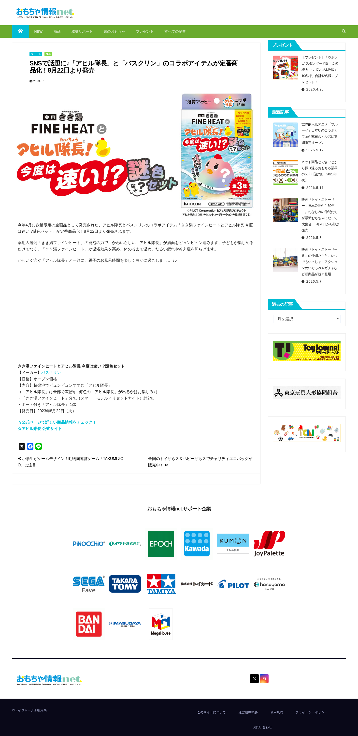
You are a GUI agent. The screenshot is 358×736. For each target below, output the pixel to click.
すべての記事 (175, 31)
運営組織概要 (248, 712)
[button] (344, 31)
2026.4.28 (315, 89)
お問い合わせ (262, 727)
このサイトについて (211, 712)
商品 (57, 31)
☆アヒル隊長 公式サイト (40, 429)
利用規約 (276, 712)
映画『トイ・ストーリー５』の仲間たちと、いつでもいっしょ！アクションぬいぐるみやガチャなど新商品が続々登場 (319, 261)
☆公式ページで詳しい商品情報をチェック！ (57, 422)
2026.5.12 (315, 150)
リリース (36, 54)
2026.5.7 (314, 281)
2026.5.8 (314, 238)
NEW (38, 31)
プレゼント (145, 31)
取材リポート (82, 31)
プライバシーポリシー (312, 712)
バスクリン (51, 372)
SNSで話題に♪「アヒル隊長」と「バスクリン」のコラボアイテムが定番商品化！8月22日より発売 (133, 67)
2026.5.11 (315, 188)
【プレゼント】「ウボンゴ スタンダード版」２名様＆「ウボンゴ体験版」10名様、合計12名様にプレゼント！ (319, 69)
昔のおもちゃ (114, 31)
